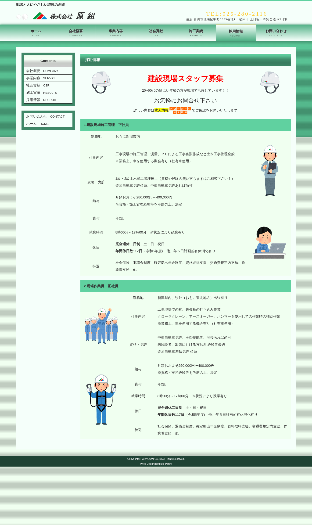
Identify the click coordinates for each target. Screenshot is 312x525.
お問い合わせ (276, 33)
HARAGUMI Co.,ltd (151, 458)
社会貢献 (156, 33)
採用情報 (236, 33)
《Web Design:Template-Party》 (156, 464)
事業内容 (116, 33)
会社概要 (76, 33)
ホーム (36, 33)
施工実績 (196, 33)
